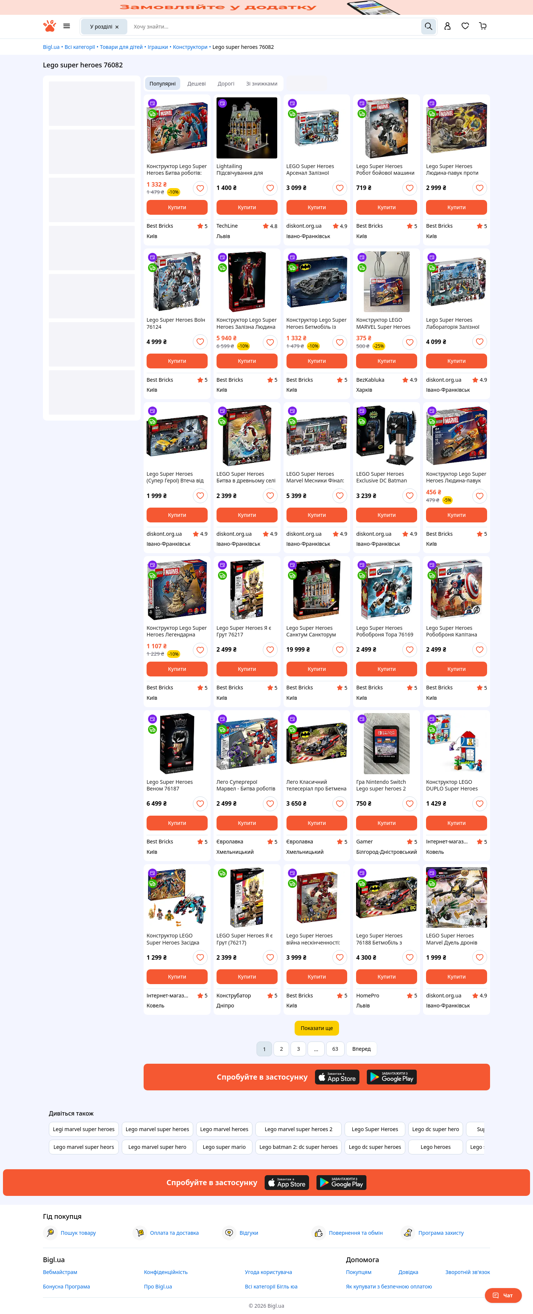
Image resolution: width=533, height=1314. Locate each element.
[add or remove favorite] (200, 188)
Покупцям (359, 1271)
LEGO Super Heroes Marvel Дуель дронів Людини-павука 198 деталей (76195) (451, 939)
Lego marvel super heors (83, 1146)
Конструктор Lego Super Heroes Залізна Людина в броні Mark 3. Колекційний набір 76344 (247, 323)
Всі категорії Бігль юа (271, 1286)
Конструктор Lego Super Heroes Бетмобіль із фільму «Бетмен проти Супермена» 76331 (316, 323)
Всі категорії (79, 46)
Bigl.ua (51, 46)
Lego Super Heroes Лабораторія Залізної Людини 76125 (452, 323)
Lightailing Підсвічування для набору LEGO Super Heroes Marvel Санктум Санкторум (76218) (245, 169)
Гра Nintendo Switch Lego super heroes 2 (381, 785)
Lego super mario (224, 1146)
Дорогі (226, 83)
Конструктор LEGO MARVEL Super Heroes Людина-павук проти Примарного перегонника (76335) (383, 323)
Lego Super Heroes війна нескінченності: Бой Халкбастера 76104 (315, 939)
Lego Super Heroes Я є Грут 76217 (244, 631)
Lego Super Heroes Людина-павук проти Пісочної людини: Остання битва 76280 (452, 169)
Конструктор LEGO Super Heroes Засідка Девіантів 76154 (173, 939)
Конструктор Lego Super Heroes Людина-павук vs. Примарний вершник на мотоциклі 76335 (456, 477)
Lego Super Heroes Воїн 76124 (176, 323)
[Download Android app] (392, 1077)
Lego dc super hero (435, 1129)
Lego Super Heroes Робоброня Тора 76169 (384, 631)
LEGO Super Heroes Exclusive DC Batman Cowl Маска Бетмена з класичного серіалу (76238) (383, 477)
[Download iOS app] (337, 1077)
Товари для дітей (121, 46)
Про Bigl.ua (158, 1286)
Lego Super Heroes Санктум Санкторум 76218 (311, 631)
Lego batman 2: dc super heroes (298, 1146)
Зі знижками (261, 83)
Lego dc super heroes (375, 1146)
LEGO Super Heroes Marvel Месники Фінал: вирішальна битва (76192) (315, 477)
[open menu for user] (447, 27)
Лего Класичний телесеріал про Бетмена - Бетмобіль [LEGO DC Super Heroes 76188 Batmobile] (316, 785)
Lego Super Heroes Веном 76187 (170, 785)
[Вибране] (465, 28)
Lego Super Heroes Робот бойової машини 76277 (385, 169)
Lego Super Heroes (375, 1129)
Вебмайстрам (60, 1271)
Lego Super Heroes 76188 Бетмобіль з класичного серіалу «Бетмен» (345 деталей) (385, 939)
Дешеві (197, 83)
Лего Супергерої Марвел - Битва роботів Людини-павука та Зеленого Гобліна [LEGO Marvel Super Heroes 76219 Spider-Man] (247, 785)
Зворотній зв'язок (467, 1271)
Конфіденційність (166, 1271)
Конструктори (190, 46)
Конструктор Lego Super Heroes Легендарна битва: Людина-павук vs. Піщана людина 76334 (177, 631)
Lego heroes (436, 1146)
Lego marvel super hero (157, 1146)
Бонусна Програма (66, 1286)
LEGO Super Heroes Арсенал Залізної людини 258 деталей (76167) (312, 169)
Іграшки (158, 46)
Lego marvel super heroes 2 (298, 1129)
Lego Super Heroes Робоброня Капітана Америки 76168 (451, 631)
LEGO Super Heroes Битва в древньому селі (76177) (246, 477)
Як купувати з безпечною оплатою (389, 1286)
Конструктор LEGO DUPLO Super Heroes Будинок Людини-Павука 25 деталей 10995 (452, 785)
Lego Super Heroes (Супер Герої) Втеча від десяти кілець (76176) (175, 477)
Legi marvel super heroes (84, 1129)
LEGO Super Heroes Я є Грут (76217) (245, 939)
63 (335, 1048)
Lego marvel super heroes (157, 1129)
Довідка (408, 1271)
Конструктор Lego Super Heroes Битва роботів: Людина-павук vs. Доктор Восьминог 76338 (177, 169)
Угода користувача (268, 1271)
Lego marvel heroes (224, 1129)
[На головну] (49, 29)
